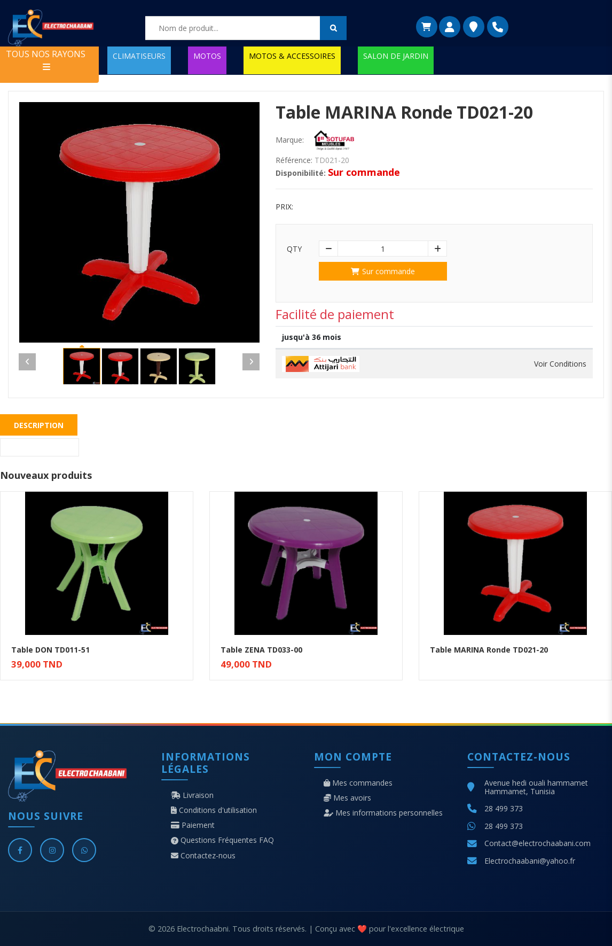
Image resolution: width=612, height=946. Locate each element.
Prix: (284, 207)
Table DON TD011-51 (50, 650)
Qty (294, 249)
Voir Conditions (560, 364)
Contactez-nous (203, 855)
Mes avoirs (347, 798)
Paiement (193, 825)
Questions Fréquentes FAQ (222, 840)
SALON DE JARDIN (395, 56)
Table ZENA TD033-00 (261, 650)
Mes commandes (358, 783)
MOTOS (207, 56)
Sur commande (383, 271)
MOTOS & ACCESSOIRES (292, 56)
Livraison (192, 795)
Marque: (290, 140)
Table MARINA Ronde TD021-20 (489, 650)
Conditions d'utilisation (214, 810)
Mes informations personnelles (383, 813)
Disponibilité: (301, 173)
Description (39, 425)
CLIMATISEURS (139, 56)
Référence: (294, 160)
